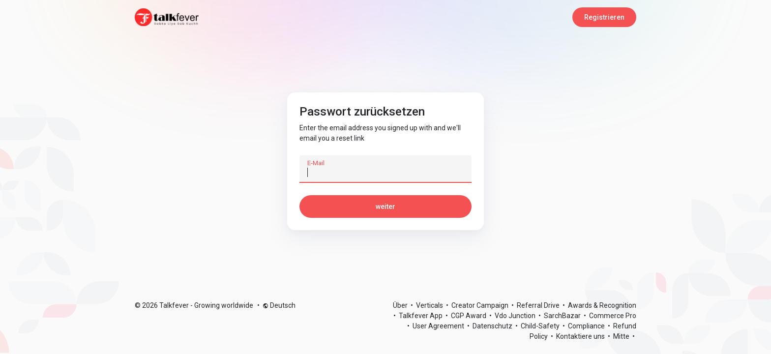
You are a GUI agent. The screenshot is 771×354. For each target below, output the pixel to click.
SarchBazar (563, 316)
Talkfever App (421, 316)
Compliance (587, 326)
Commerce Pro (612, 316)
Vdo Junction (516, 316)
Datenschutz (493, 326)
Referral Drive (539, 305)
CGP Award (469, 316)
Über (401, 305)
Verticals (430, 305)
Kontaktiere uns (581, 336)
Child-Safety (541, 326)
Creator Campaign (480, 305)
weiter (385, 206)
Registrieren (604, 17)
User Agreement (439, 326)
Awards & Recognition (602, 305)
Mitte (622, 336)
